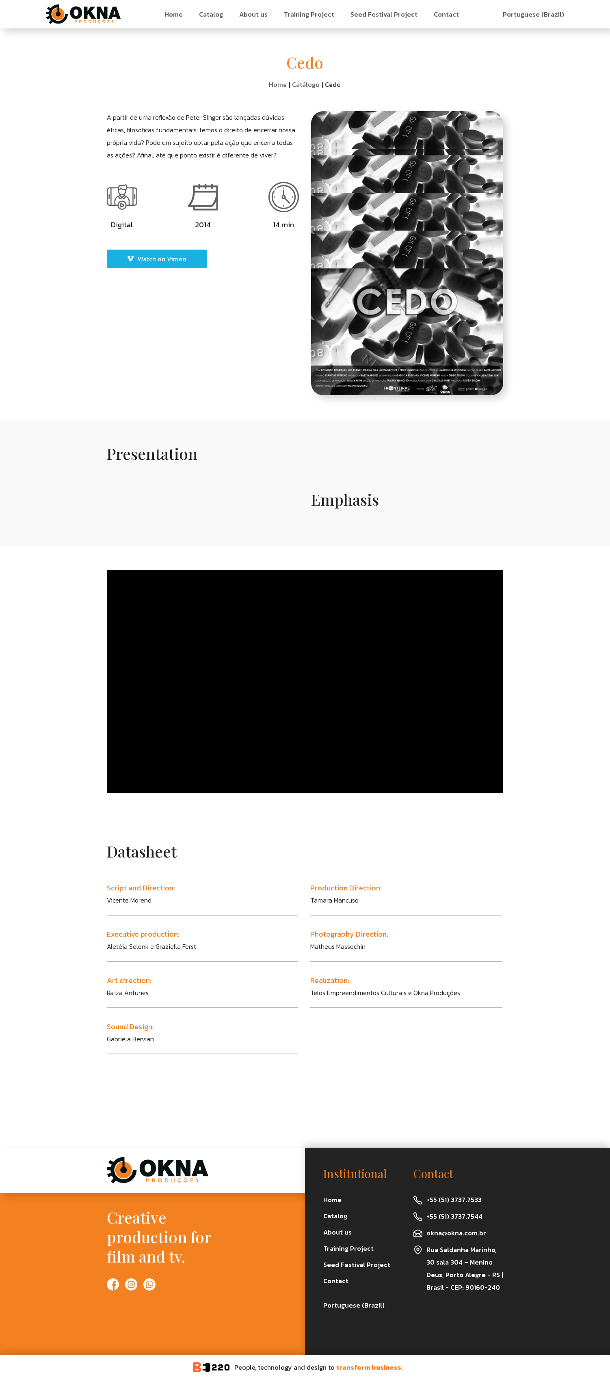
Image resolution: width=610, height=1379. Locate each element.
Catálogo (306, 84)
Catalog (211, 14)
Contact (446, 14)
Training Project (309, 14)
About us (253, 14)
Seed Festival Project (383, 14)
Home (173, 14)
